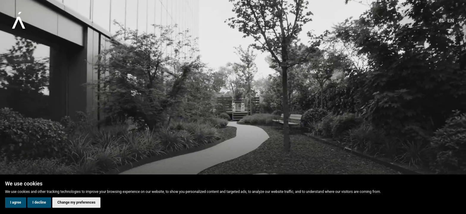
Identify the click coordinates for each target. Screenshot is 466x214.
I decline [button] (39, 202)
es (441, 20)
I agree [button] (15, 202)
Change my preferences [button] (76, 202)
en (450, 20)
